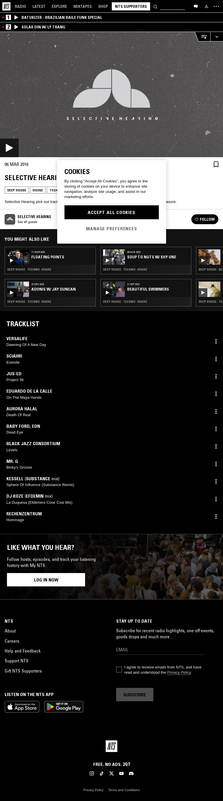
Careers (12, 641)
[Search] (155, 6)
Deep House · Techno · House (29, 269)
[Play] (111, 94)
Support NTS (16, 661)
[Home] (6, 6)
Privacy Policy (179, 672)
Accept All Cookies (111, 212)
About (10, 631)
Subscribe (134, 694)
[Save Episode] (216, 164)
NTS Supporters (131, 6)
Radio (20, 6)
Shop (103, 6)
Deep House (16, 190)
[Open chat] (196, 6)
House (38, 190)
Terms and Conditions (124, 790)
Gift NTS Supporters (23, 671)
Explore (59, 6)
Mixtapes (82, 6)
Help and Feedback (23, 651)
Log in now (46, 580)
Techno (55, 190)
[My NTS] (206, 6)
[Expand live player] (216, 36)
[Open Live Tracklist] (202, 36)
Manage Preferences (111, 228)
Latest (39, 6)
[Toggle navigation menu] (216, 6)
